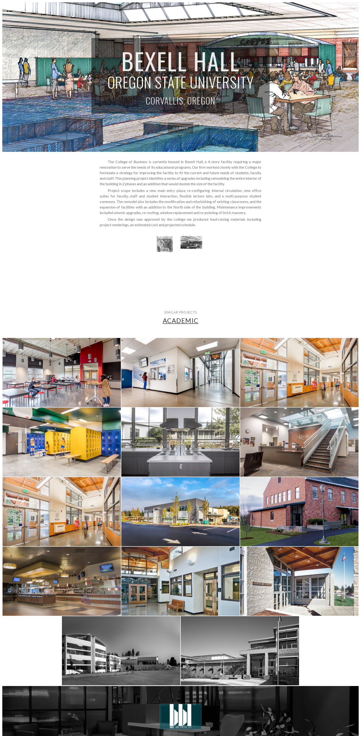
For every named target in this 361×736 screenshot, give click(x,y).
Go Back (180, 128)
